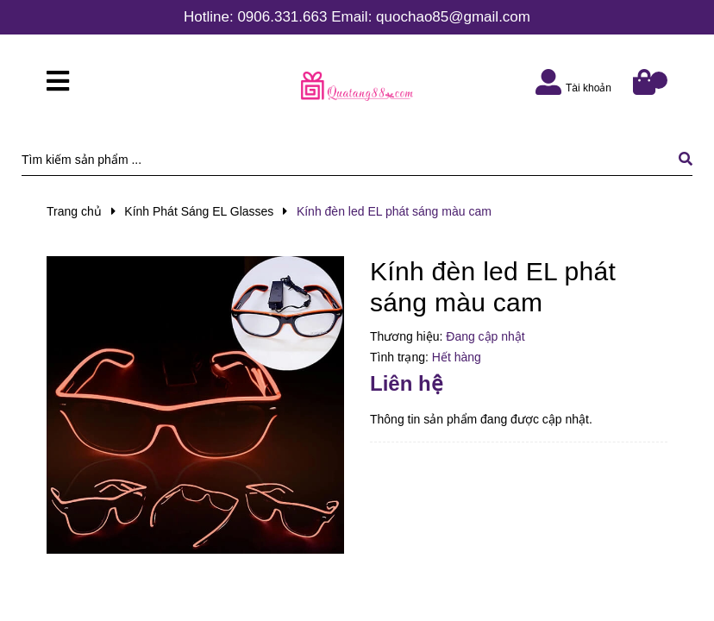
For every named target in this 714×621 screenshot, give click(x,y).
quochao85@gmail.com (453, 17)
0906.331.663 (282, 17)
